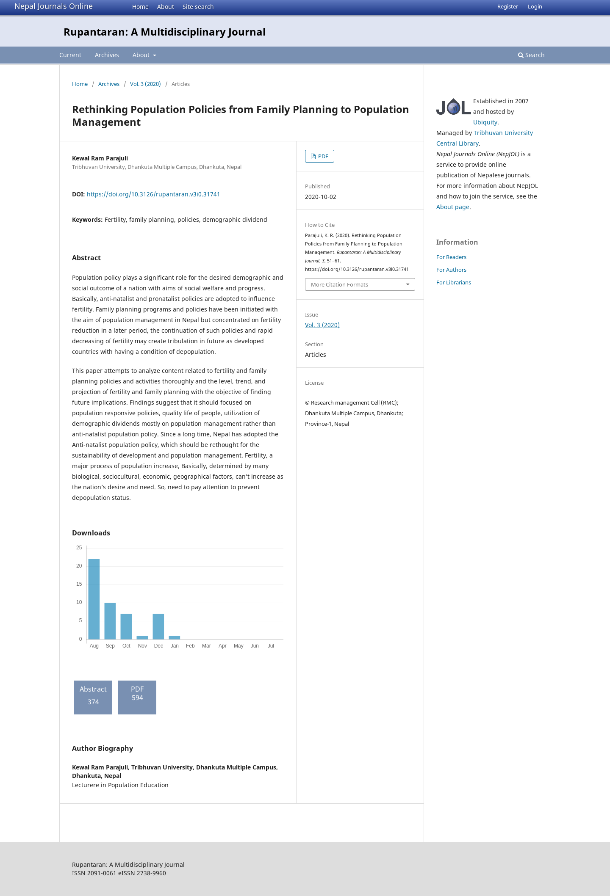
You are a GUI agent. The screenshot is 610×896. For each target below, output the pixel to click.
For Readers (451, 257)
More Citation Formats (339, 284)
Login (535, 6)
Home (140, 7)
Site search (198, 7)
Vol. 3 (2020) (145, 84)
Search (531, 55)
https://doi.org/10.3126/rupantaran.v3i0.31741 (153, 194)
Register (507, 6)
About (165, 7)
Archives (107, 55)
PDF (322, 156)
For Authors (451, 269)
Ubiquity (485, 122)
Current (70, 55)
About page (452, 207)
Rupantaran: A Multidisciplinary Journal (165, 32)
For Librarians (453, 282)
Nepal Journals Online (53, 6)
